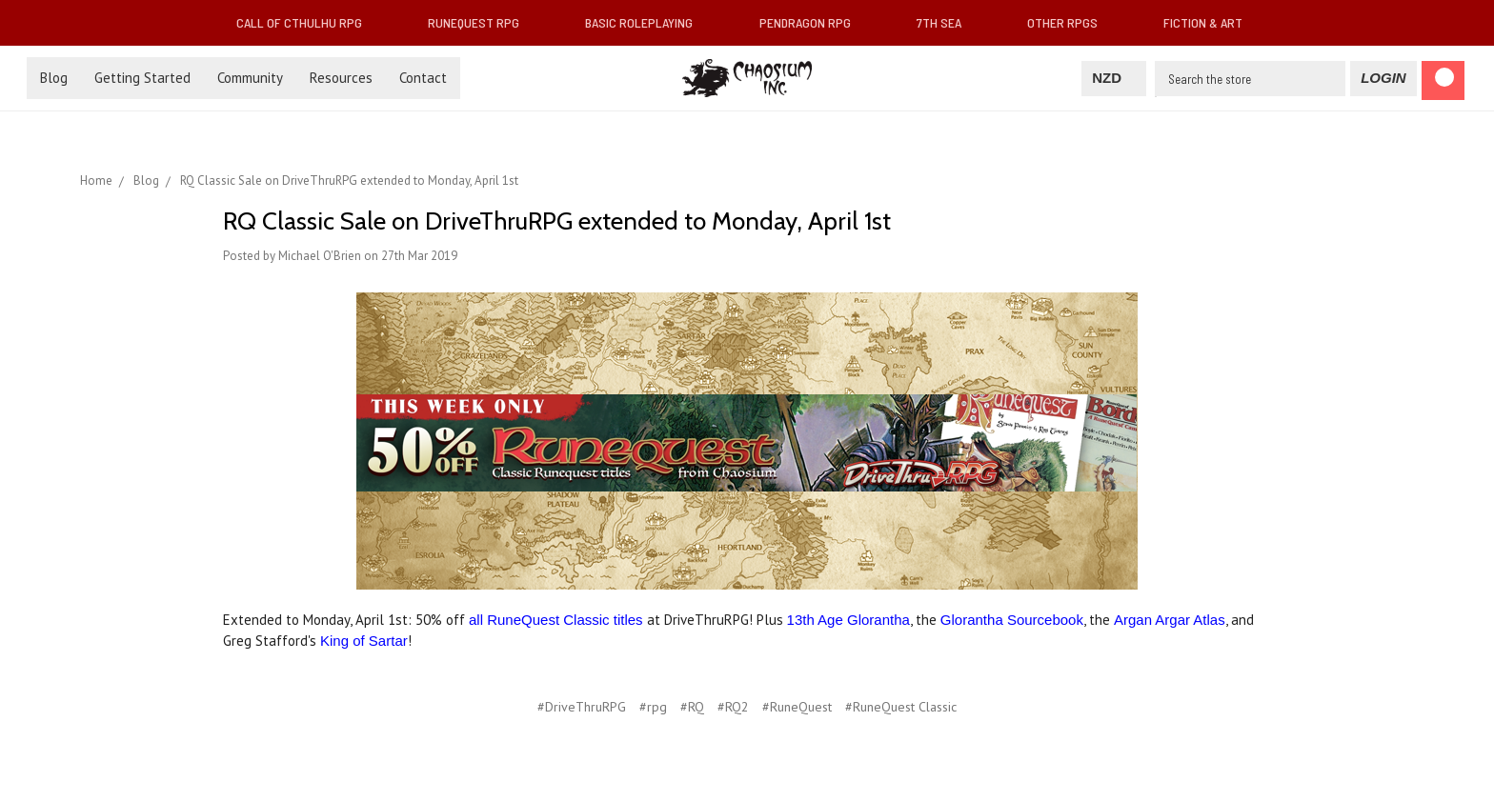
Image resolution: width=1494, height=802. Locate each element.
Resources (341, 78)
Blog (54, 78)
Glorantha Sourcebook (1011, 620)
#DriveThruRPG (581, 706)
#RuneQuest (797, 706)
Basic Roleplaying (646, 22)
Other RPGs (1070, 22)
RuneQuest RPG (481, 22)
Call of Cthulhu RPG (306, 22)
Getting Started (142, 78)
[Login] (1383, 78)
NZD (1114, 78)
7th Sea (947, 22)
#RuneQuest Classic (901, 706)
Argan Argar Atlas (1169, 620)
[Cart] (1443, 80)
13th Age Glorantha (848, 620)
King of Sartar (364, 640)
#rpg (653, 706)
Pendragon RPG (812, 22)
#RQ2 (733, 706)
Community (250, 78)
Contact (423, 78)
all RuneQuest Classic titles (556, 620)
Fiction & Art (1210, 22)
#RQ (692, 706)
